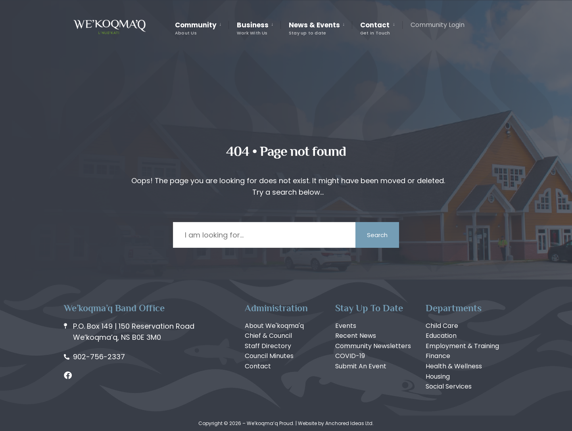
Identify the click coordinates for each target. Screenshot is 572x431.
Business (253, 28)
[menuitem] (201, 28)
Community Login (438, 24)
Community (196, 28)
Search (377, 235)
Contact (375, 28)
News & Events (314, 28)
